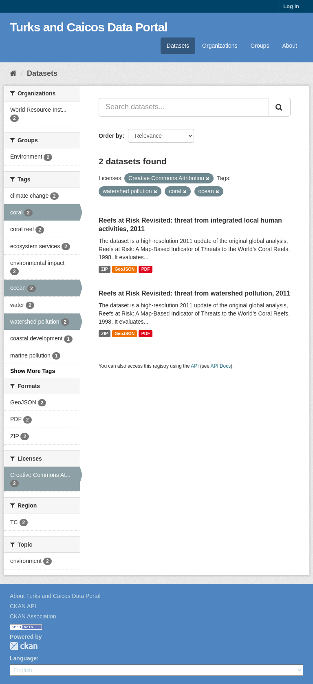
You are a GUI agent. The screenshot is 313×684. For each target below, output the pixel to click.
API (194, 366)
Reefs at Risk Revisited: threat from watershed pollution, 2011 (194, 293)
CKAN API (23, 606)
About (289, 45)
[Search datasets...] (184, 107)
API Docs (221, 366)
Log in (291, 6)
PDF (145, 269)
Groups (259, 45)
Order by (110, 135)
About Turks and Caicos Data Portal (55, 596)
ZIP (104, 269)
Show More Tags (32, 371)
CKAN (23, 646)
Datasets (178, 45)
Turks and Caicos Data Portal (89, 27)
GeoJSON (124, 269)
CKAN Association (33, 616)
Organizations (219, 45)
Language (23, 658)
